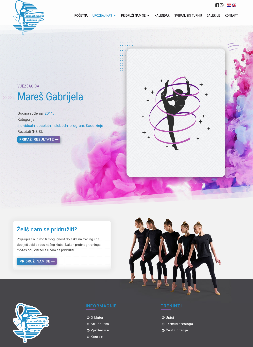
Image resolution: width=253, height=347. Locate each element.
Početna (81, 15)
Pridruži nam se (133, 15)
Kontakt (231, 15)
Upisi (170, 317)
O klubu (97, 317)
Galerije (213, 15)
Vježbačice (100, 330)
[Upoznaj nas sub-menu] (115, 15)
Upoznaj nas (102, 15)
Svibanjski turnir (188, 15)
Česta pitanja (177, 330)
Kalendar (162, 15)
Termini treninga (179, 324)
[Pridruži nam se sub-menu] (149, 15)
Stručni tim (100, 324)
